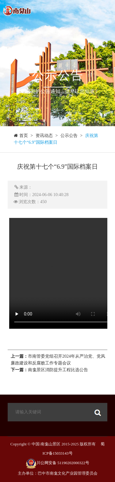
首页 (23, 135)
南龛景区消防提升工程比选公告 (58, 370)
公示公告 (69, 135)
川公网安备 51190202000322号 (62, 462)
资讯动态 (44, 135)
